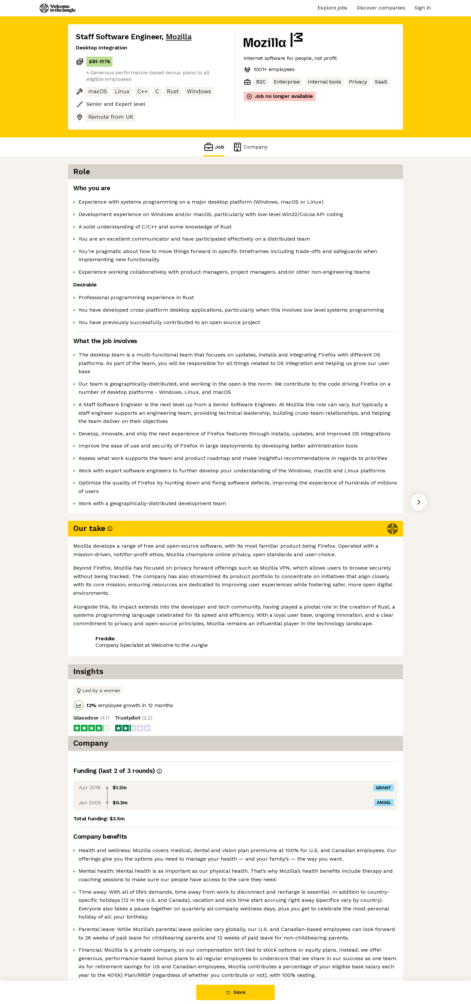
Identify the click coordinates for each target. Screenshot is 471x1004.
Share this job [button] (93, 730)
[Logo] (58, 8)
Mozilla (179, 36)
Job (213, 146)
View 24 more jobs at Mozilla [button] (158, 730)
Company (250, 146)
